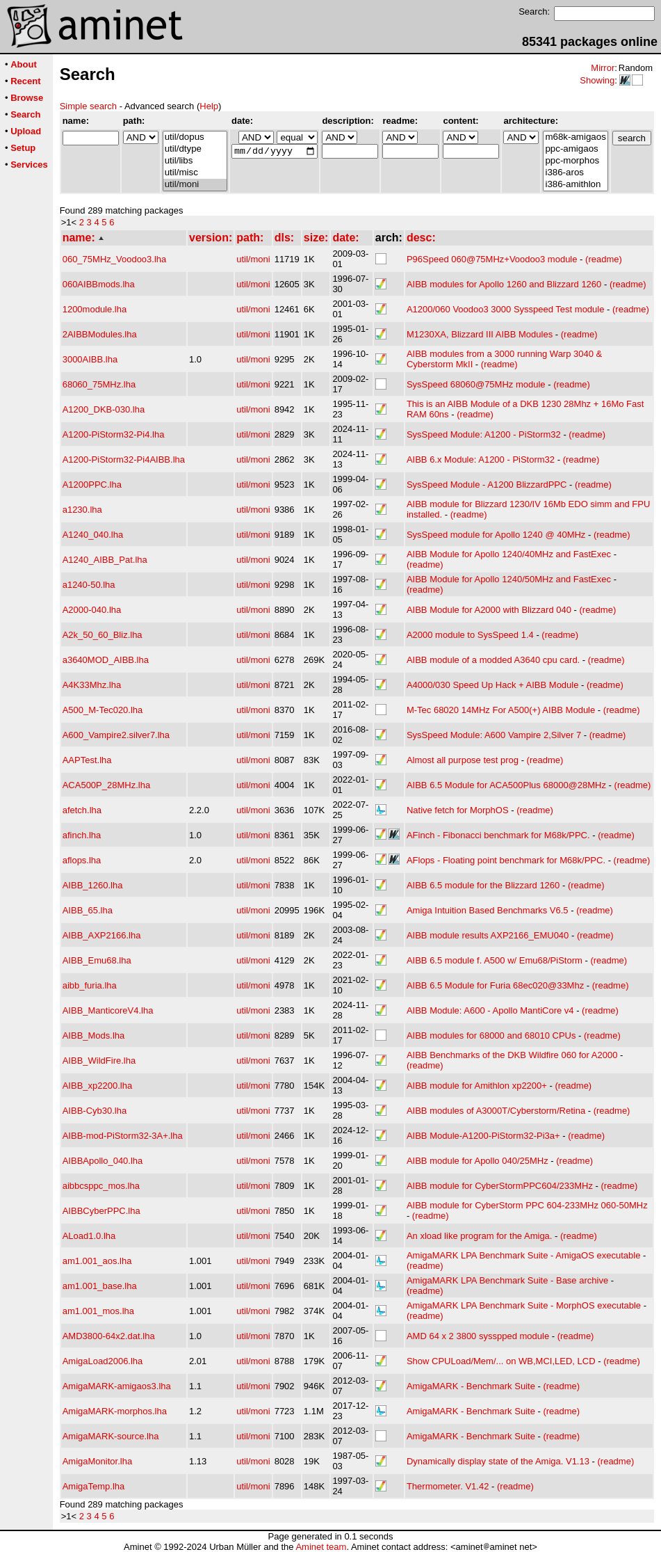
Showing (597, 80)
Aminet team (320, 1547)
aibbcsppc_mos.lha (101, 1186)
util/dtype (195, 149)
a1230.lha (82, 509)
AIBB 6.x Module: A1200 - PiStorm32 (481, 459)
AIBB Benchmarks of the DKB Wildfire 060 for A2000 (512, 1055)
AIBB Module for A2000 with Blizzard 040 (489, 610)
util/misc (195, 173)
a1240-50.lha (89, 584)
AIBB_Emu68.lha (97, 960)
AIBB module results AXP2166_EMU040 (488, 935)
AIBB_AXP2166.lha (102, 935)
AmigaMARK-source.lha (111, 1436)
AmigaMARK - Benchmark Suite (471, 1386)
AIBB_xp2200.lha (97, 1085)
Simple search (88, 106)
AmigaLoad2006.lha (103, 1361)
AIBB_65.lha (88, 910)
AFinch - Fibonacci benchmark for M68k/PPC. (498, 835)
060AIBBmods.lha (99, 284)
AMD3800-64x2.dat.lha (109, 1336)
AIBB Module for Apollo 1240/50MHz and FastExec (509, 579)
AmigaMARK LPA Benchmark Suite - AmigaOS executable (523, 1255)
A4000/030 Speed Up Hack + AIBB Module (493, 685)
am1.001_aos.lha (97, 1261)
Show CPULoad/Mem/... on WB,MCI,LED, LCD (501, 1361)
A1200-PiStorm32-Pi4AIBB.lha (124, 459)
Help (208, 106)
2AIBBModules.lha (100, 334)
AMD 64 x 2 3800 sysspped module (478, 1336)
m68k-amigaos (575, 137)
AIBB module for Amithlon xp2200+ (477, 1085)
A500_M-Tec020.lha (103, 710)
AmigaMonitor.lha (97, 1461)
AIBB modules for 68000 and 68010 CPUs (491, 1035)
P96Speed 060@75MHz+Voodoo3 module (492, 259)
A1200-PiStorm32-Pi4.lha (114, 434)
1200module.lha (95, 309)
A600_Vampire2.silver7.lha (116, 735)
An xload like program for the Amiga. (480, 1236)
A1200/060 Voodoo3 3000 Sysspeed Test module (506, 309)
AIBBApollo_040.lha (103, 1160)
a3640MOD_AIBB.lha (106, 660)
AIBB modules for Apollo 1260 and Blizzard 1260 (504, 284)
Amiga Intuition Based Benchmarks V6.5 (488, 910)
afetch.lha (82, 810)
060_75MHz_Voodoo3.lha (115, 259)
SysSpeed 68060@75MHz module (476, 384)
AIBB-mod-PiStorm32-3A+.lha (123, 1135)
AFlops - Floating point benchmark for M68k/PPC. (506, 860)
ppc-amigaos (575, 149)
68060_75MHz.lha (99, 384)
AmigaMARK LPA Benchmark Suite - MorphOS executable (524, 1305)
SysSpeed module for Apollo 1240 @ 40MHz (496, 534)
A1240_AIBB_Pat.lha (105, 559)
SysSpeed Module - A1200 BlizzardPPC (487, 484)
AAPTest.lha (87, 760)
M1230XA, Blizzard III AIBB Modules (480, 334)
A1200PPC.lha (92, 484)
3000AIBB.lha (90, 359)
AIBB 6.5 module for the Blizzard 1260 (483, 885)
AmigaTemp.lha (94, 1486)
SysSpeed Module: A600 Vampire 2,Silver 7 (494, 735)
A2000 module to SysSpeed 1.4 (470, 635)
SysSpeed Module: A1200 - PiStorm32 (484, 434)
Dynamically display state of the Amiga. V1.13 (498, 1461)
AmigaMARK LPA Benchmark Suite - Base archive (507, 1280)
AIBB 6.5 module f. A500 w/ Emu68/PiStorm (494, 960)
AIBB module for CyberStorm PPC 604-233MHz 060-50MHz (527, 1205)
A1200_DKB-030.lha (104, 409)
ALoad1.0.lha (89, 1236)
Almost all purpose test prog (463, 760)
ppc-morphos (575, 161)
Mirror (602, 68)
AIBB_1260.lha (93, 885)
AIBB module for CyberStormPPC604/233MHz (500, 1186)
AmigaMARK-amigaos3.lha (117, 1386)
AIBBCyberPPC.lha (101, 1211)
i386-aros (575, 173)
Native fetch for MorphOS (458, 810)
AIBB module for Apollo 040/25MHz (477, 1160)
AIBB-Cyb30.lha (95, 1110)
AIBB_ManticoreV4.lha (108, 1010)
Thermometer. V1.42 (448, 1486)
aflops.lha (82, 860)
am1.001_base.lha (100, 1286)
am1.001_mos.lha (98, 1311)
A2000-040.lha (92, 610)
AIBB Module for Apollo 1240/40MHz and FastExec (509, 554)
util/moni (195, 185)
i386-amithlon (575, 185)
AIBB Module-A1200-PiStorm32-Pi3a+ (483, 1135)
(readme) (603, 259)
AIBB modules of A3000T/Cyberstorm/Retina (496, 1110)
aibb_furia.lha (90, 985)
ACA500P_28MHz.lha (106, 785)
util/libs (195, 161)
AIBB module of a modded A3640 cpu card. (493, 660)
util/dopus (195, 137)
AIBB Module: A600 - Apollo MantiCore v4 (490, 1010)
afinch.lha (82, 835)
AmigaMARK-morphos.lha (115, 1411)
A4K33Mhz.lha (92, 685)
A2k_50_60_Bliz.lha (102, 635)
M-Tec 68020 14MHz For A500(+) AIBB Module (501, 710)
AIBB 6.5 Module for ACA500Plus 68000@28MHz (506, 785)
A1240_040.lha (93, 534)
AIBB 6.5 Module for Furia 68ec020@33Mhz (495, 985)
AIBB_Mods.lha (94, 1035)
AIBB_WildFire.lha (99, 1060)
